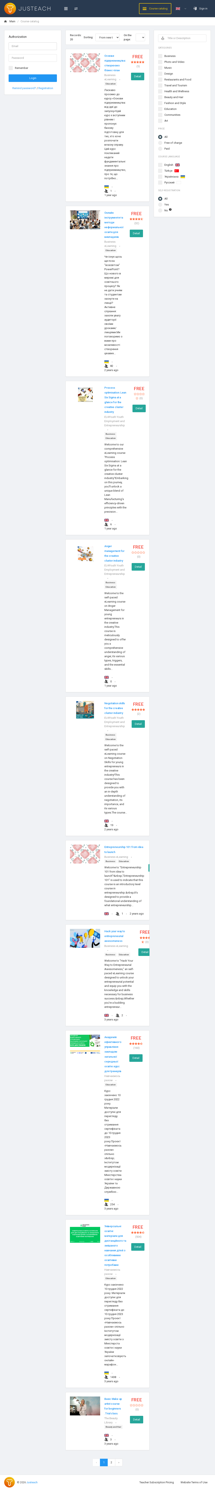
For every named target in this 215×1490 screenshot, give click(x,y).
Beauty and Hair (173, 97)
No (168, 210)
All (166, 136)
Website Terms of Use (194, 1482)
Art (166, 120)
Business (170, 56)
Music (168, 67)
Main (9, 21)
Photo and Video (174, 61)
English (172, 164)
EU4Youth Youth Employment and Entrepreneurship (114, 421)
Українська (174, 176)
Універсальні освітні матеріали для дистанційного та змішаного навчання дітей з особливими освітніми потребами (115, 1246)
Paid (167, 148)
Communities (172, 114)
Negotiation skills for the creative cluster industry (114, 708)
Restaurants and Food (177, 79)
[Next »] (119, 1462)
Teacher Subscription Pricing (156, 1482)
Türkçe (171, 170)
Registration (45, 88)
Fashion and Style (175, 103)
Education (170, 109)
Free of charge (173, 142)
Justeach (32, 1482)
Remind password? (24, 88)
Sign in (200, 8)
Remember (21, 68)
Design (168, 73)
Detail (137, 76)
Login (32, 78)
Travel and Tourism (175, 85)
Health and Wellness (176, 91)
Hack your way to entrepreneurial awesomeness (114, 936)
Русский (172, 182)
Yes (166, 204)
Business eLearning (116, 856)
